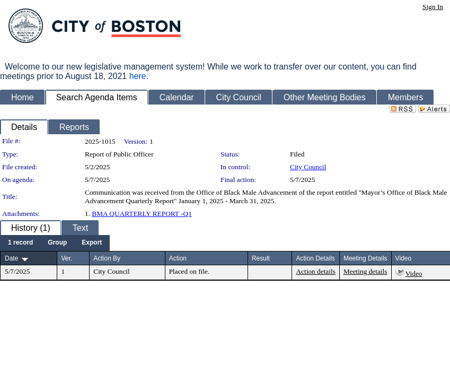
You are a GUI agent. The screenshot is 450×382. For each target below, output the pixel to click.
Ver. (66, 258)
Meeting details (365, 271)
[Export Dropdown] (91, 243)
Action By (106, 258)
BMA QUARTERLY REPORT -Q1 (142, 214)
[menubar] (55, 243)
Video (413, 273)
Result (261, 258)
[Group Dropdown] (57, 243)
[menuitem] (20, 243)
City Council (308, 167)
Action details (315, 271)
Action (178, 258)
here (137, 76)
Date (11, 258)
